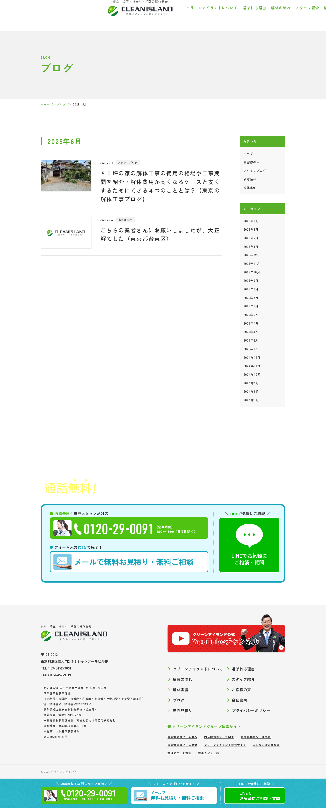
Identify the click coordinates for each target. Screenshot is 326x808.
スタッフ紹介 (214, 14)
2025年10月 (252, 272)
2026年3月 (251, 229)
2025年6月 (251, 306)
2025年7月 (251, 298)
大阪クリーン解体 (180, 753)
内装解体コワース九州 (256, 737)
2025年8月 (251, 289)
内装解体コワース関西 (182, 737)
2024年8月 (251, 391)
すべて (248, 153)
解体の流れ (187, 14)
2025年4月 (251, 323)
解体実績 (238, 14)
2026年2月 (251, 238)
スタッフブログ (255, 170)
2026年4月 (251, 221)
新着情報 (250, 179)
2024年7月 (251, 400)
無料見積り (182, 710)
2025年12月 (252, 255)
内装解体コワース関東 (219, 737)
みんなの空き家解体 (266, 745)
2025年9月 (251, 280)
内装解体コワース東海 (182, 745)
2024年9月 (251, 383)
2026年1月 (251, 246)
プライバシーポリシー (251, 710)
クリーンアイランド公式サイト (225, 745)
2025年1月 (251, 349)
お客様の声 (261, 14)
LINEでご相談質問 (260, 795)
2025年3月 (251, 332)
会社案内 (300, 14)
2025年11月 (252, 263)
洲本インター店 (208, 753)
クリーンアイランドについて (118, 14)
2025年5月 (251, 315)
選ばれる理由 (161, 14)
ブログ (281, 14)
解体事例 (250, 188)
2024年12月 (252, 357)
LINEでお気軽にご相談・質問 (249, 545)
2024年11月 (252, 366)
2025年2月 (251, 340)
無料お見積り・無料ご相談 (123, 562)
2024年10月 (252, 374)
